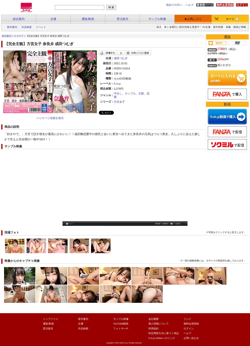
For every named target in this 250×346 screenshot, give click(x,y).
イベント (41, 27)
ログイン (242, 4)
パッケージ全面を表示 (50, 118)
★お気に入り (193, 19)
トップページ (50, 318)
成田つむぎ (121, 58)
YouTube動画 (120, 323)
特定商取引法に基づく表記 (163, 333)
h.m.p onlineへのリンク (161, 338)
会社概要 (153, 318)
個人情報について (158, 323)
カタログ (18, 36)
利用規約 (153, 328)
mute (172, 224)
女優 (53, 19)
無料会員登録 (225, 4)
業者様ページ (205, 4)
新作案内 (12, 27)
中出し (118, 93)
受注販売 (122, 19)
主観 (141, 93)
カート (232, 19)
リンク (187, 318)
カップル (130, 93)
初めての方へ (174, 4)
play (67, 224)
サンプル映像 (157, 19)
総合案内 (19, 19)
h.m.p (117, 83)
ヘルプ (189, 4)
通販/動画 (88, 19)
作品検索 (26, 27)
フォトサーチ (121, 328)
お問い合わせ (191, 338)
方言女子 (119, 101)
